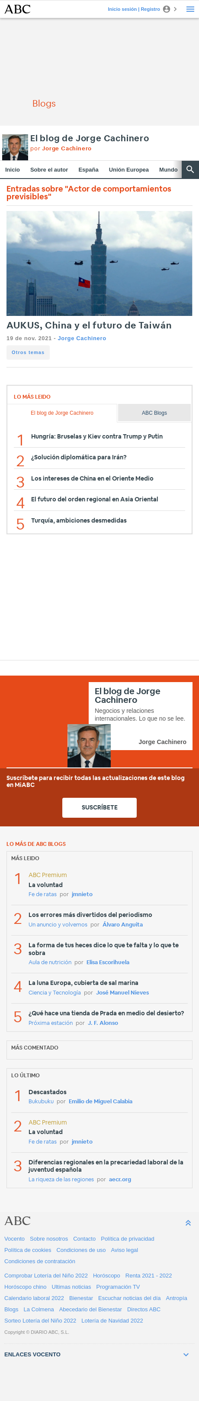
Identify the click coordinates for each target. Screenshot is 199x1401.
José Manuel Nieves (122, 993)
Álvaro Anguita (123, 925)
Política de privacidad (127, 1238)
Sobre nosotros (49, 1238)
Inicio (12, 169)
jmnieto (82, 894)
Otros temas (28, 352)
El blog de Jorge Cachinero (89, 138)
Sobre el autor (49, 169)
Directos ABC (143, 1309)
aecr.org (120, 1180)
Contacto (84, 1238)
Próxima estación (51, 1023)
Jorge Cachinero (82, 338)
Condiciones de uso (81, 1250)
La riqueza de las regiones (61, 1180)
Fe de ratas (43, 894)
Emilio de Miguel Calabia (100, 1102)
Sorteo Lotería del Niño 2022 (40, 1320)
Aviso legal (124, 1250)
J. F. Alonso (103, 1023)
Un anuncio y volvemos (58, 925)
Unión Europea (129, 169)
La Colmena (39, 1309)
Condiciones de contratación (39, 1261)
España (88, 169)
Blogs (11, 1309)
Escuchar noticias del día (129, 1298)
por (61, 149)
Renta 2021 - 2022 (148, 1275)
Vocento (14, 1238)
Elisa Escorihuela (108, 962)
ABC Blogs (154, 413)
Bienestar (81, 1298)
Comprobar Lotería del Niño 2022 (46, 1275)
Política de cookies (27, 1250)
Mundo (168, 169)
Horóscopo (106, 1275)
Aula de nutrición (50, 962)
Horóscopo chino (25, 1287)
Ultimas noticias (71, 1287)
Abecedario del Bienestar (90, 1309)
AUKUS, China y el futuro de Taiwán (89, 325)
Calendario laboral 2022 (34, 1298)
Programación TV (118, 1287)
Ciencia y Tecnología (55, 993)
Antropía (176, 1298)
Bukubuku (41, 1102)
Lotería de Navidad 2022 (112, 1320)
